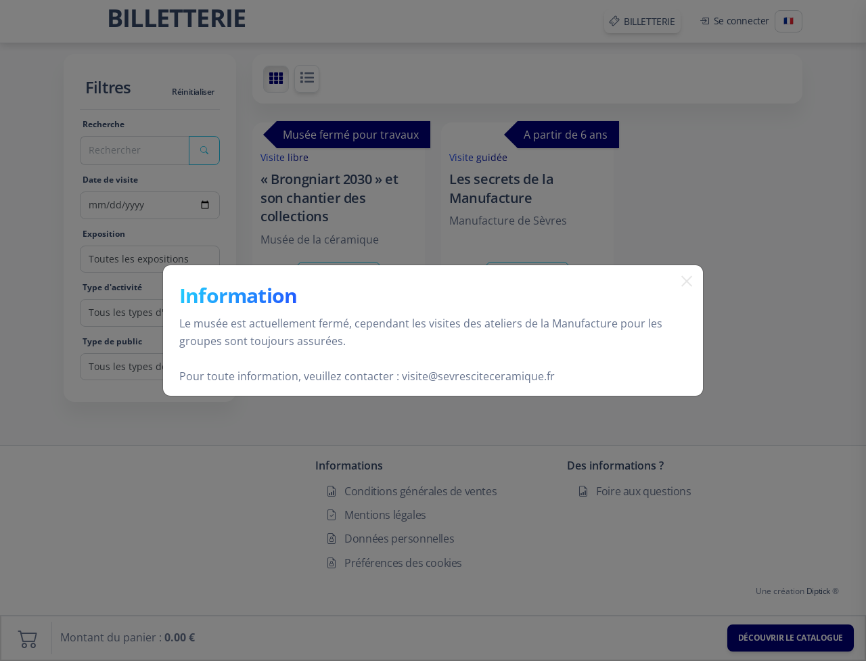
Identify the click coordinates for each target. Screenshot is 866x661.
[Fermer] (681, 298)
